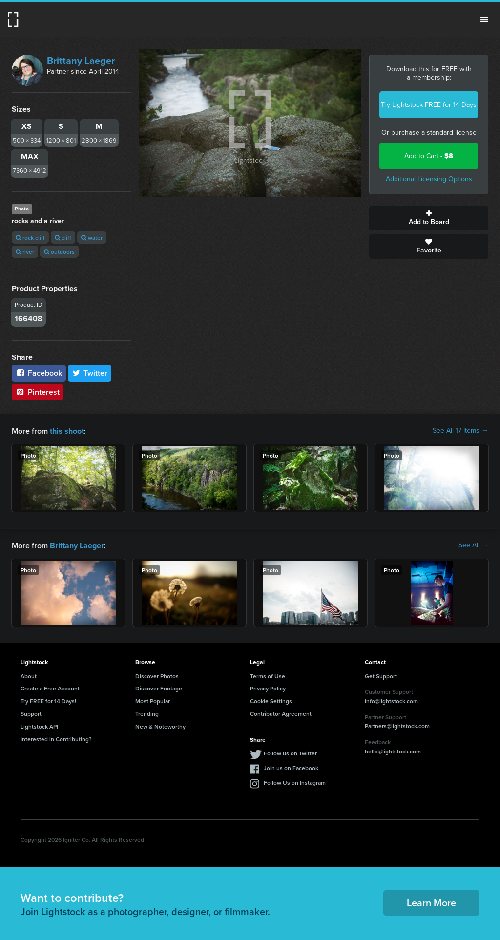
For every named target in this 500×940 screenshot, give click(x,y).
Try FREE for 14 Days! (48, 700)
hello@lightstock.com (393, 750)
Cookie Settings (271, 700)
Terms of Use (267, 675)
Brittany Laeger (81, 60)
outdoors (59, 252)
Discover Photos (157, 675)
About (29, 675)
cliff (63, 237)
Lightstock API (39, 725)
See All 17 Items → (460, 431)
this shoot (67, 430)
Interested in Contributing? (56, 738)
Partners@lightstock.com (397, 725)
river (25, 252)
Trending (147, 713)
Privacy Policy (268, 687)
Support (31, 713)
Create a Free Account (50, 687)
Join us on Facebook (291, 767)
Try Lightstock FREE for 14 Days (429, 105)
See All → (473, 545)
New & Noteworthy (160, 725)
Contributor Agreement (281, 713)
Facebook (39, 372)
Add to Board (429, 218)
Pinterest (38, 391)
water (92, 237)
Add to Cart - (428, 156)
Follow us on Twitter (290, 752)
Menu (484, 19)
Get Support (381, 675)
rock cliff (30, 237)
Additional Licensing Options (429, 179)
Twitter (90, 372)
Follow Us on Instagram (295, 781)
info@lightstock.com (391, 700)
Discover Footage (158, 687)
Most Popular (152, 700)
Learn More (431, 902)
